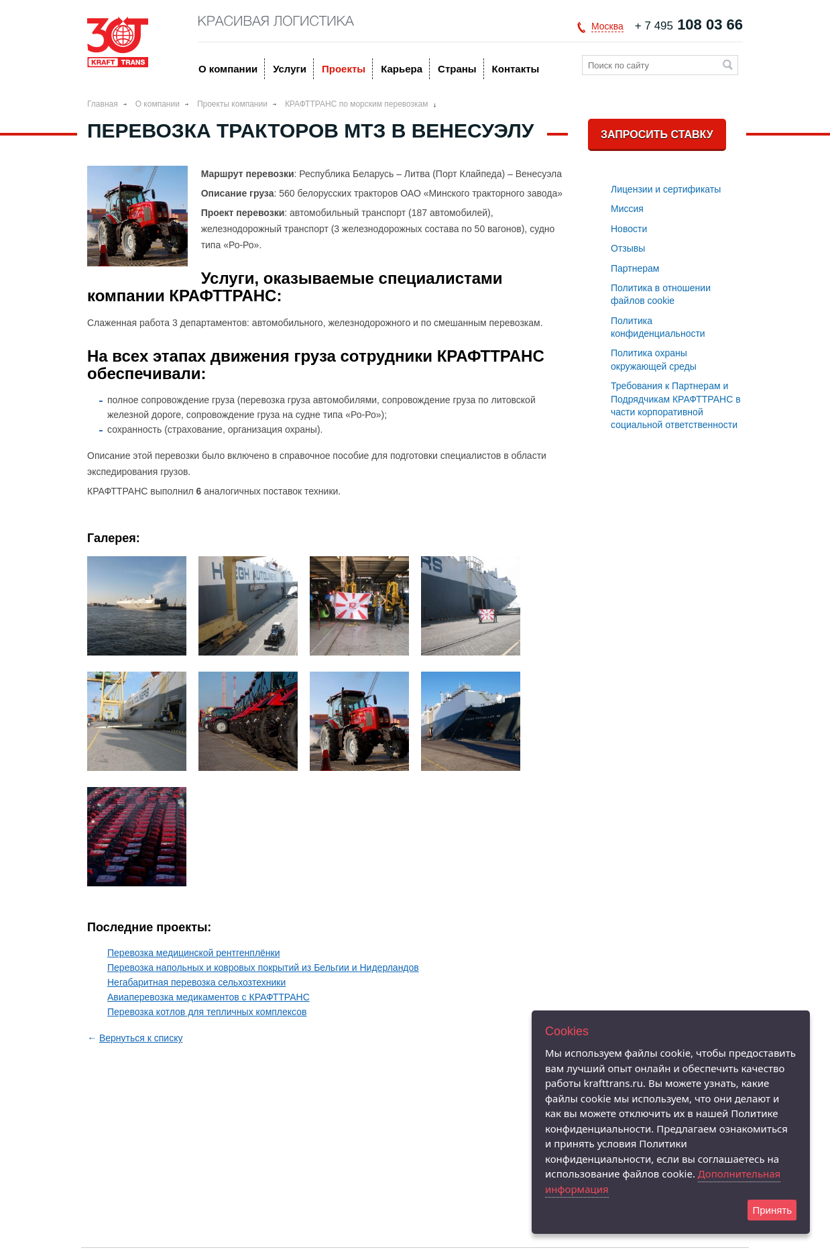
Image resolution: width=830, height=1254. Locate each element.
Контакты (516, 68)
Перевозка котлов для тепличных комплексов (206, 1011)
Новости (629, 228)
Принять (772, 1210)
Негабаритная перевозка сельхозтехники (196, 982)
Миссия (627, 208)
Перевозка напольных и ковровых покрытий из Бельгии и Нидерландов (263, 967)
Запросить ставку (657, 134)
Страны (457, 68)
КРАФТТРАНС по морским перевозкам (356, 104)
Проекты (343, 68)
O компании (227, 68)
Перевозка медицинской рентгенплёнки (193, 952)
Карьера (401, 68)
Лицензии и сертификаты (666, 189)
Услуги (289, 68)
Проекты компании (232, 104)
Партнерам (635, 268)
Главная (102, 104)
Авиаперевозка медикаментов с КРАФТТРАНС (208, 997)
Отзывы (628, 248)
